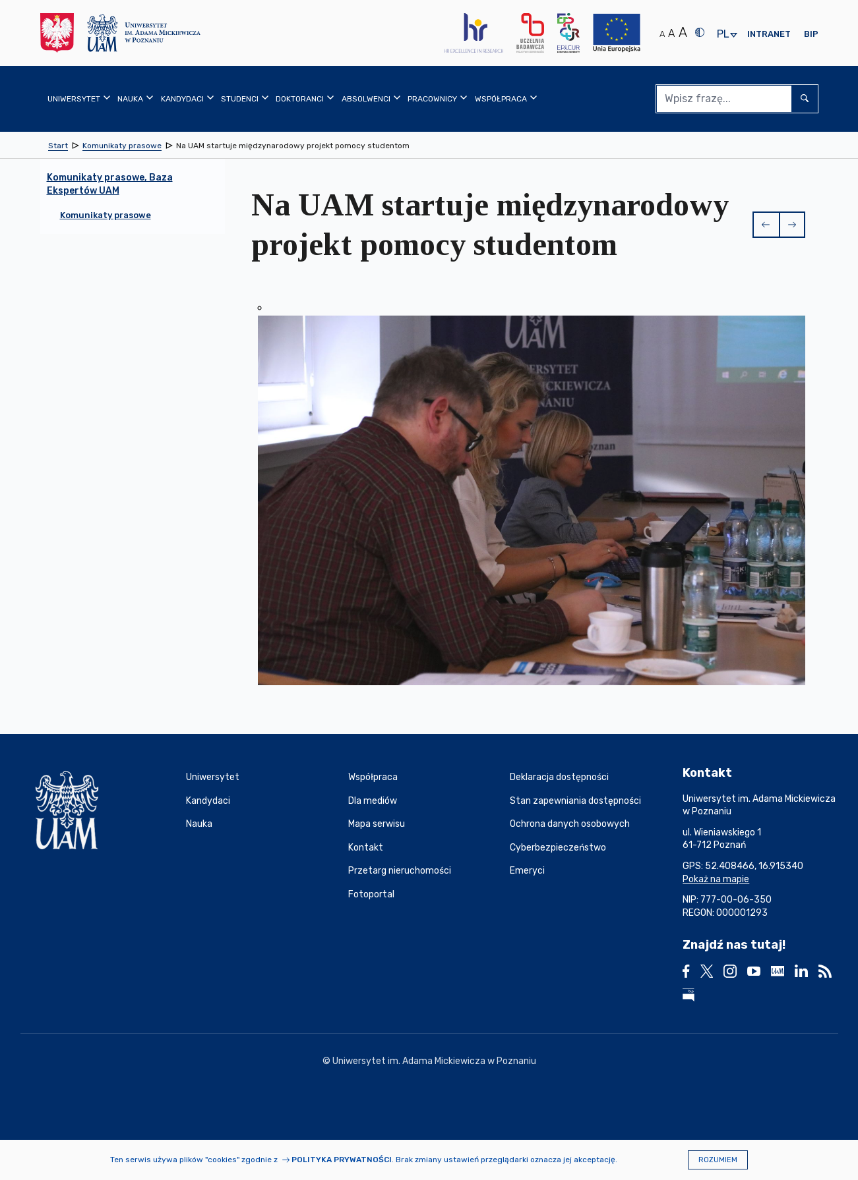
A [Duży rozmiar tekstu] (683, 32)
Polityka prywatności (341, 1159)
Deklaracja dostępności (559, 777)
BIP (811, 34)
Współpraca (373, 777)
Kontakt (365, 847)
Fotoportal (371, 894)
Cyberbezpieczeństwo (558, 847)
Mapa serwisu (376, 823)
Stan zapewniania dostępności (575, 800)
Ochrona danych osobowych (570, 823)
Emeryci (527, 870)
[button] (765, 224)
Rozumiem (717, 1160)
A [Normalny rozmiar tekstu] (662, 34)
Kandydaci (208, 800)
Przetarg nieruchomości (399, 870)
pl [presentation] (722, 34)
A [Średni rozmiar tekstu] (671, 33)
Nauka (199, 823)
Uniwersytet (212, 777)
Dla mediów (372, 800)
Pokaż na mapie (716, 879)
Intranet (769, 34)
